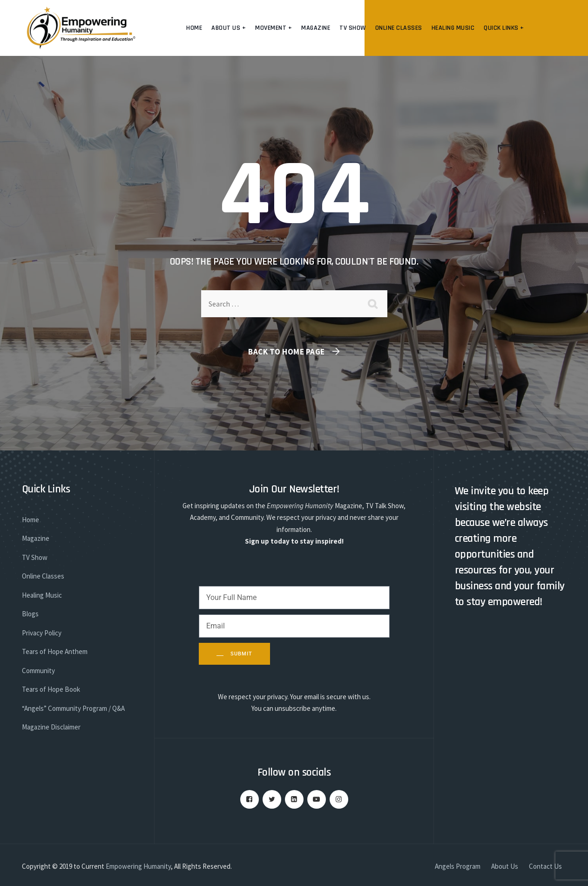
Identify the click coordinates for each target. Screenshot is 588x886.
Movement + (273, 28)
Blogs (30, 613)
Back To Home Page (286, 352)
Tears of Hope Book (51, 689)
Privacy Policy (41, 632)
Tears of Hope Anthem (55, 651)
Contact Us (545, 866)
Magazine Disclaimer (51, 726)
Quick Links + (504, 28)
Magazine (315, 28)
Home (194, 28)
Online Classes (398, 28)
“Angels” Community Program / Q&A (73, 708)
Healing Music (453, 28)
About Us (504, 866)
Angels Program (457, 866)
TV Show (352, 28)
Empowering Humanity (138, 866)
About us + (228, 28)
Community (38, 670)
